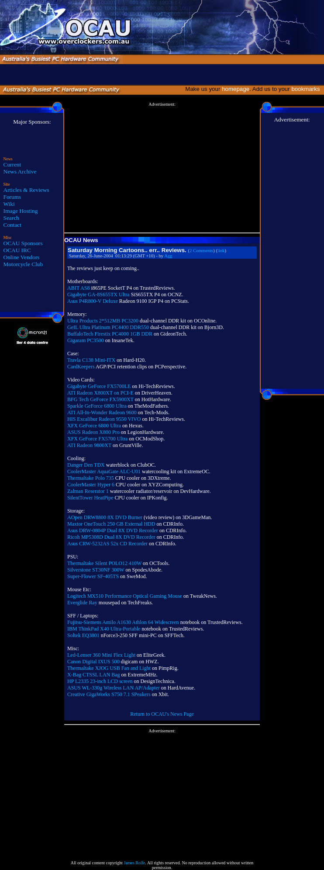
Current (12, 164)
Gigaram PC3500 (85, 340)
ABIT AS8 (78, 288)
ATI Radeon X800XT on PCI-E (100, 393)
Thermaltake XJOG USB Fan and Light (109, 668)
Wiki (9, 204)
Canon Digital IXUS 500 (93, 662)
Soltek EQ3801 (83, 635)
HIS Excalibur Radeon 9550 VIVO (104, 419)
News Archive (20, 171)
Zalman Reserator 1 (88, 491)
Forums (12, 197)
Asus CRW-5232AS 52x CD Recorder (107, 544)
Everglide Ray (82, 603)
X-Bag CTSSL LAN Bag (93, 675)
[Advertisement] (162, 168)
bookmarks (307, 89)
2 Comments (201, 250)
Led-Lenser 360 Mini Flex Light (101, 655)
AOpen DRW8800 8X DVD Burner (104, 517)
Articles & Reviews (26, 190)
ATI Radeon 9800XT (89, 445)
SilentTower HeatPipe (90, 498)
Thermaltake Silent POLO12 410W (104, 563)
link (221, 250)
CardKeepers (81, 367)
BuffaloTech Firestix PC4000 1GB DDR (109, 334)
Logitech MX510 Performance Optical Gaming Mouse (124, 596)
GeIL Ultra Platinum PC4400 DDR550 (108, 327)
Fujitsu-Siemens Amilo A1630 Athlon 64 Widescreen (123, 622)
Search (11, 218)
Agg (168, 255)
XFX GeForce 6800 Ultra (94, 426)
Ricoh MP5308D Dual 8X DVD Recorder (111, 537)
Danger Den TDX (86, 465)
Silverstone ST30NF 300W (95, 570)
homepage (235, 89)
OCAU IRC (17, 250)
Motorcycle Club (23, 264)
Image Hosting (20, 211)
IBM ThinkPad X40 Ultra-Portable (103, 629)
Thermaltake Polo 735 (90, 478)
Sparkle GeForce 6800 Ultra (97, 406)
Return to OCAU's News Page (161, 714)
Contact (12, 225)
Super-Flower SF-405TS (93, 576)
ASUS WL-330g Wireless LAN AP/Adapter (113, 688)
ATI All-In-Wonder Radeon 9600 (102, 412)
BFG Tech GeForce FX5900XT (100, 399)
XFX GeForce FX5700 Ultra (97, 439)
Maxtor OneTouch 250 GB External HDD (111, 524)
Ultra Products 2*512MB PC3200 (102, 321)
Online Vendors (21, 257)
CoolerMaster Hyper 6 (90, 485)
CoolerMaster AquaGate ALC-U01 (104, 471)
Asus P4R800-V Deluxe (92, 301)
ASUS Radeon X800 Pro (93, 432)
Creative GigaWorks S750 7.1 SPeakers (109, 694)
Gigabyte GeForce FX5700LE (99, 386)
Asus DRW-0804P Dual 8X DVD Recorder (112, 530)
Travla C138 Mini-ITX (91, 360)
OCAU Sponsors (23, 243)
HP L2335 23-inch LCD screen (100, 681)
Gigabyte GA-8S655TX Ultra (98, 294)
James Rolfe (134, 862)
